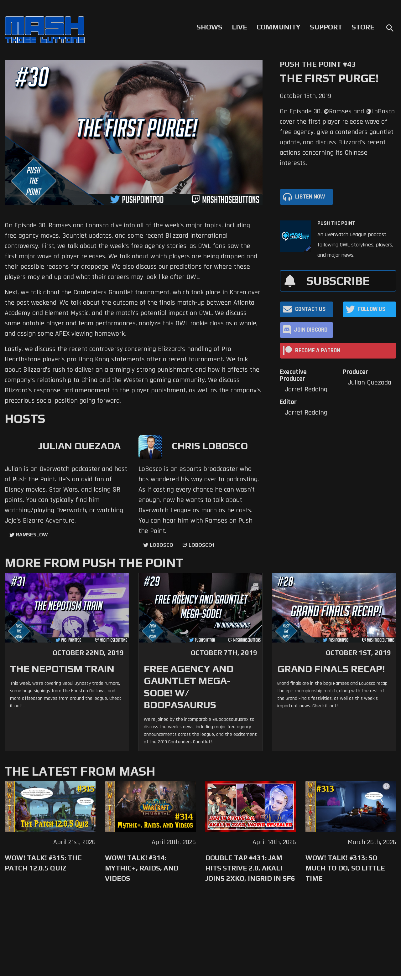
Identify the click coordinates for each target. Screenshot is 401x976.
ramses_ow (32, 535)
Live (239, 27)
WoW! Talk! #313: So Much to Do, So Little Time (345, 868)
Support (326, 27)
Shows (209, 27)
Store (363, 27)
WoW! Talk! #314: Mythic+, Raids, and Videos (142, 868)
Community (278, 27)
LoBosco (161, 545)
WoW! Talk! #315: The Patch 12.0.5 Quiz (43, 863)
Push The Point (336, 223)
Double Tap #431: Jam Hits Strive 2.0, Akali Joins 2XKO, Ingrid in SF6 (250, 868)
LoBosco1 (202, 545)
